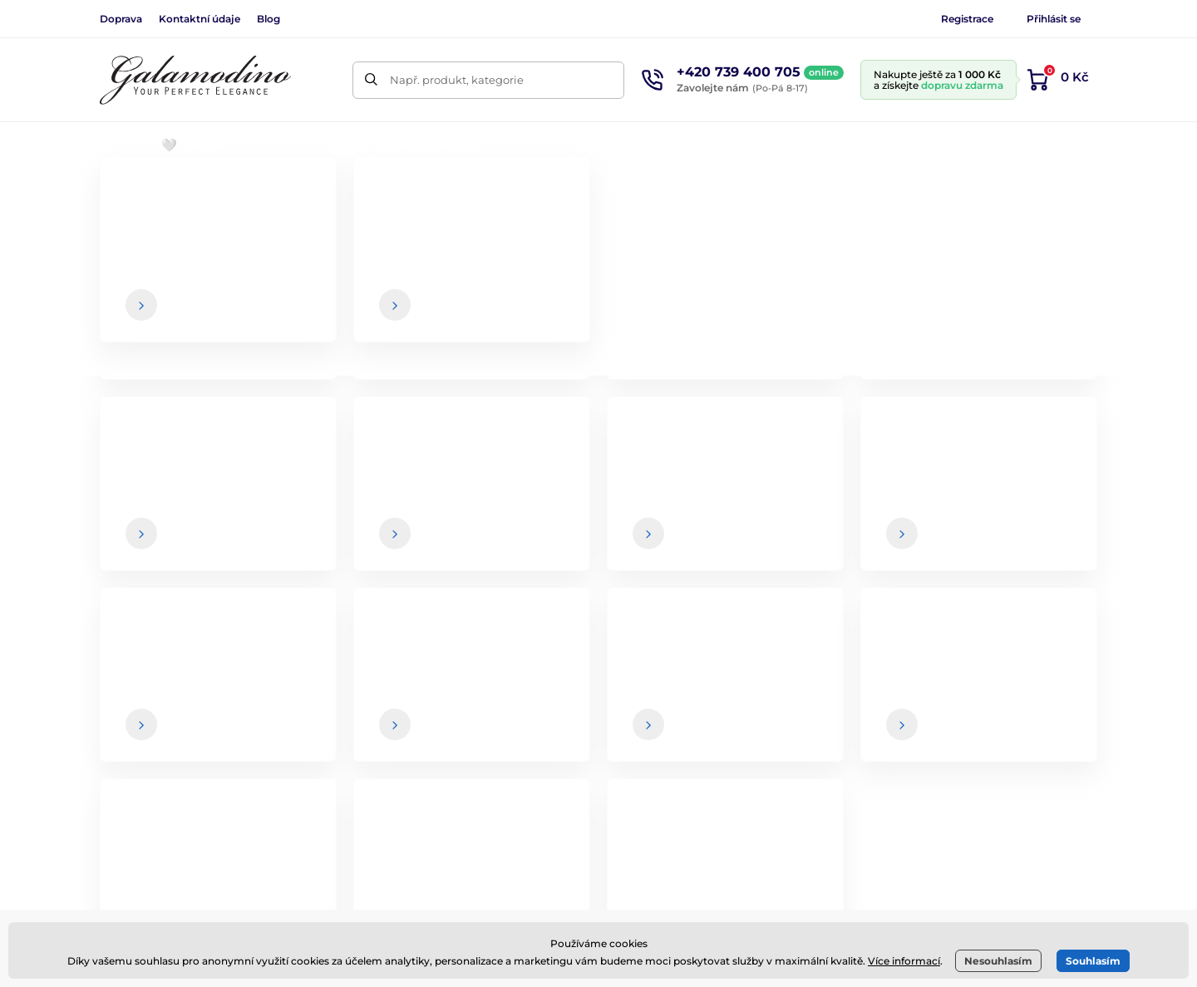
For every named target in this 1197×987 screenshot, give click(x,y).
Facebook (235, 718)
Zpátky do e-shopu (598, 425)
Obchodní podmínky (693, 665)
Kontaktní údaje (199, 18)
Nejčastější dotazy (686, 830)
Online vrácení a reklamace (711, 764)
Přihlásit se (1054, 18)
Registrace (967, 18)
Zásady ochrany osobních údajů (724, 796)
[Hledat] (371, 80)
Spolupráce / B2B (1003, 731)
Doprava (121, 18)
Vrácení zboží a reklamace (708, 731)
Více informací (904, 961)
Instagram (333, 718)
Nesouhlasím (998, 961)
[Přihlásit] (1059, 518)
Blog (268, 18)
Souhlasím (1093, 961)
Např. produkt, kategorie (457, 79)
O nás (972, 665)
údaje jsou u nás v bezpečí (684, 551)
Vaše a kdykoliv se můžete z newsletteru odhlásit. (778, 551)
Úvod (113, 195)
